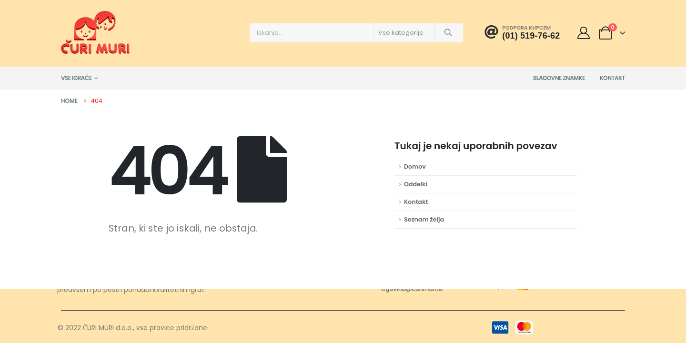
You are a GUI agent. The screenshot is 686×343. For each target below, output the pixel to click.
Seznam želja (424, 219)
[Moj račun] (583, 33)
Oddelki (415, 184)
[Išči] (448, 32)
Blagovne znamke (559, 78)
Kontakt (612, 78)
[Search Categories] (404, 32)
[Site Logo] (95, 32)
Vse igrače (76, 78)
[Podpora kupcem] (522, 32)
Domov (415, 166)
